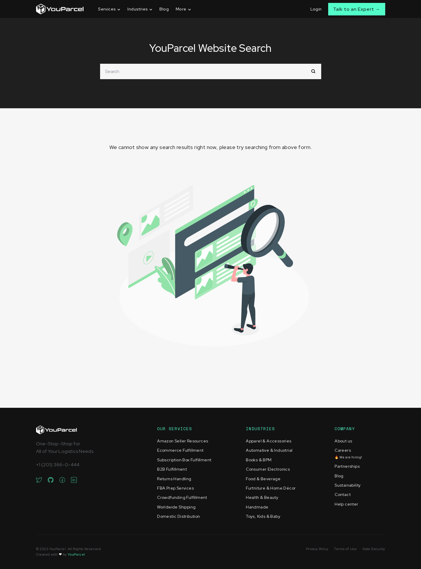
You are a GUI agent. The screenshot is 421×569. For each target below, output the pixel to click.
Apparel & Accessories (268, 441)
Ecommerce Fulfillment (180, 450)
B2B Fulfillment (172, 469)
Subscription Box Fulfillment (184, 459)
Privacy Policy (317, 549)
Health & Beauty (262, 497)
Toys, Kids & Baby (263, 516)
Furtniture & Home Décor (271, 488)
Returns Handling (174, 478)
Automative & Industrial (269, 450)
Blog (164, 9)
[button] (109, 9)
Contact (343, 494)
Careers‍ (348, 453)
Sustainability (348, 485)
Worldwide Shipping (176, 507)
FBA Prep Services (175, 488)
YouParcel (76, 554)
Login (316, 9)
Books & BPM (258, 459)
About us (343, 441)
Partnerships (347, 466)
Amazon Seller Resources (182, 441)
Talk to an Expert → (356, 9)
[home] (60, 9)
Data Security (374, 549)
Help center (346, 504)
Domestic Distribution (178, 516)
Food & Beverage (263, 478)
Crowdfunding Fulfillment (182, 497)
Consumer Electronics (268, 469)
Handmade (257, 507)
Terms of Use (345, 549)
